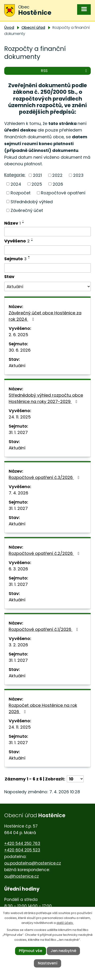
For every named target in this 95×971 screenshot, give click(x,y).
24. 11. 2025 (20, 417)
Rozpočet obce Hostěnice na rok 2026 (43, 708)
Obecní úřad (33, 27)
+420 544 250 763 (22, 843)
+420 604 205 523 (22, 850)
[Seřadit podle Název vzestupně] (23, 221)
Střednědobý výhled (32, 201)
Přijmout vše (30, 950)
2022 (57, 175)
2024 (16, 184)
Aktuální (17, 366)
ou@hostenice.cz (21, 876)
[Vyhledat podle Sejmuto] (47, 268)
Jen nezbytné (63, 950)
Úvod (9, 27)
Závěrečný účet (27, 210)
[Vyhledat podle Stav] (47, 286)
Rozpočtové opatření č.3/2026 (45, 477)
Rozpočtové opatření (63, 193)
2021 (37, 175)
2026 (58, 184)
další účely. (65, 923)
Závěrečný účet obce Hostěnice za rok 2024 (45, 316)
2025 (37, 184)
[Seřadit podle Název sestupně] (23, 223)
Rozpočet (21, 193)
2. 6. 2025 (18, 335)
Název (12, 223)
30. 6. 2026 (20, 350)
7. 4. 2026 (18, 493)
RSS (64, 70)
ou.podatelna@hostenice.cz (32, 863)
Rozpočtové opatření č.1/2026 (44, 629)
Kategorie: (14, 175)
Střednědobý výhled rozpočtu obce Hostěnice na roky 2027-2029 (46, 398)
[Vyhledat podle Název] (47, 231)
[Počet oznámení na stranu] (75, 778)
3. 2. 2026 (18, 645)
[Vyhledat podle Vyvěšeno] (47, 250)
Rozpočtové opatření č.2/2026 (45, 553)
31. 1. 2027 (18, 432)
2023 (78, 175)
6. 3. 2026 (18, 569)
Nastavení (47, 963)
